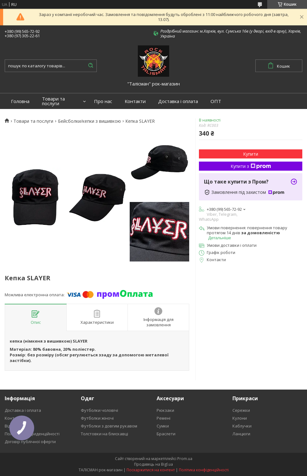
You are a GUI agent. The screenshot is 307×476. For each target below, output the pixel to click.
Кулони (239, 418)
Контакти (135, 101)
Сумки (163, 426)
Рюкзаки (165, 410)
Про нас (103, 101)
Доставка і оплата (178, 101)
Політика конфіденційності (204, 470)
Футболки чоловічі (99, 410)
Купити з (251, 166)
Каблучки (242, 426)
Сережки (241, 410)
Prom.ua (184, 458)
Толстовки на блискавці (104, 434)
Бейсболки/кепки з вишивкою (89, 121)
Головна (20, 101)
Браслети (166, 434)
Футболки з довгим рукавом (109, 426)
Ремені (163, 418)
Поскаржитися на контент (151, 470)
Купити (250, 154)
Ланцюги (241, 434)
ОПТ (216, 101)
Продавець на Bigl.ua (153, 464)
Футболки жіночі (97, 418)
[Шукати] (90, 65)
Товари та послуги (53, 101)
